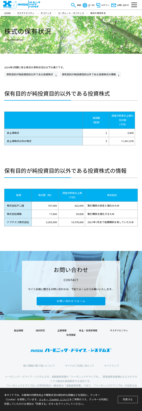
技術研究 (42, 331)
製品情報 (22, 331)
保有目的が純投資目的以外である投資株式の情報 (90, 74)
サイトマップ (111, 366)
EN (93, 5)
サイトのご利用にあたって (79, 366)
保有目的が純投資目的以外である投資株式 (30, 74)
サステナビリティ (25, 13)
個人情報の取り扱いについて (39, 366)
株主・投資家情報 (86, 331)
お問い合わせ (123, 5)
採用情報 (71, 335)
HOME (7, 13)
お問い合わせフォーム (71, 301)
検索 (79, 5)
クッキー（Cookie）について (55, 399)
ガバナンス (46, 13)
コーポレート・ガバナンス (71, 13)
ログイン (105, 5)
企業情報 (61, 331)
